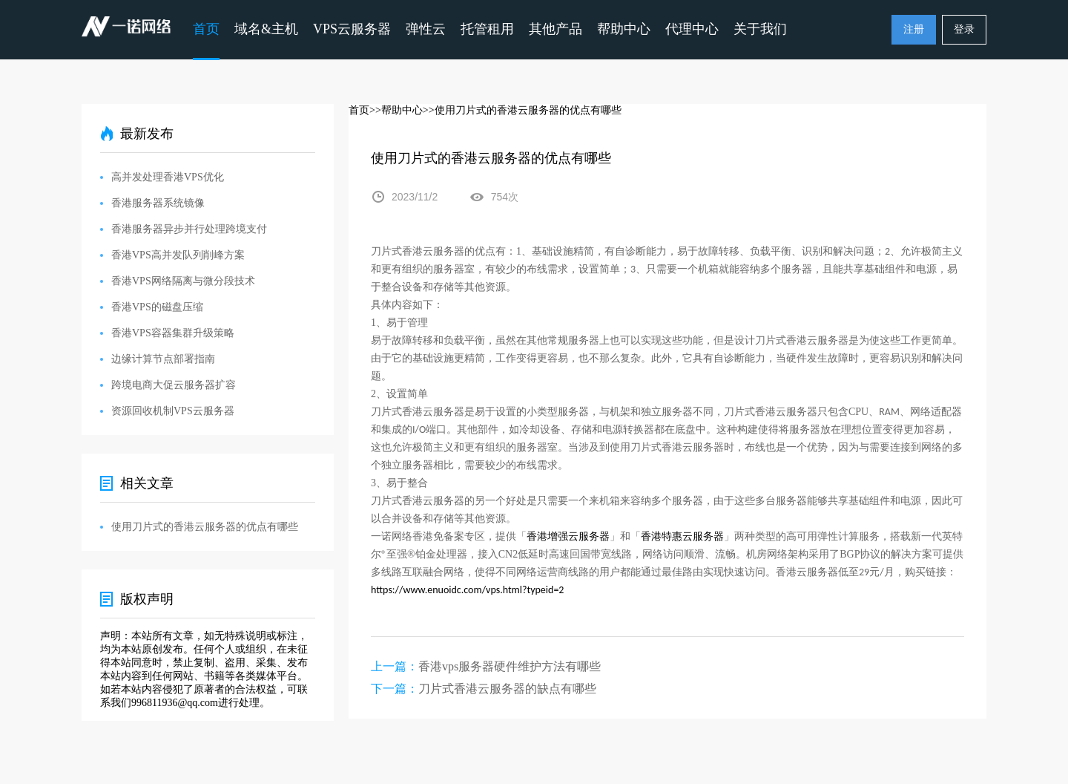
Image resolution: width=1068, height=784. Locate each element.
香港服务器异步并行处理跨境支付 (189, 229)
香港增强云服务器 (568, 536)
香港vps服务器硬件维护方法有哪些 (509, 666)
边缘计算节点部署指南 (163, 359)
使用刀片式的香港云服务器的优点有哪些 (204, 526)
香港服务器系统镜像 (158, 203)
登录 (964, 29)
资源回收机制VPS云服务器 (172, 410)
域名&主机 (266, 29)
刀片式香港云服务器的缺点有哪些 (507, 688)
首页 (206, 29)
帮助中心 (623, 29)
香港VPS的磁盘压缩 (157, 307)
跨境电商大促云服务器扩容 (173, 385)
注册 (913, 29)
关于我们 (760, 29)
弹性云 (426, 29)
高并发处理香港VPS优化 (167, 177)
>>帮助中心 (396, 110)
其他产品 (555, 29)
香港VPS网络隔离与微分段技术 (183, 281)
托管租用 (487, 29)
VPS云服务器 (352, 29)
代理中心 (692, 29)
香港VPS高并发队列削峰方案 (178, 255)
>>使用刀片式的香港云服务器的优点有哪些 (522, 110)
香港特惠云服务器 (682, 536)
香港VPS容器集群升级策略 (172, 333)
